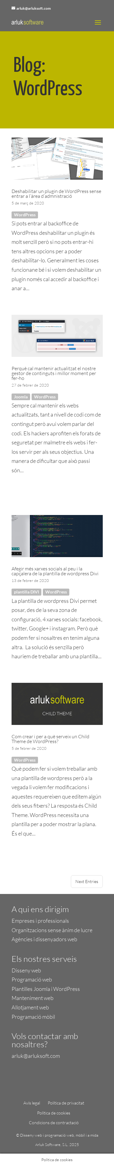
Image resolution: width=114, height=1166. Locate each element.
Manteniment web (33, 998)
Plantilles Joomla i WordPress (46, 988)
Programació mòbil (33, 1016)
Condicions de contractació (54, 1122)
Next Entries (86, 881)
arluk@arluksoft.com (36, 1055)
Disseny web (26, 970)
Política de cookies (53, 1112)
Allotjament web (30, 1007)
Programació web (32, 979)
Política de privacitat (66, 1102)
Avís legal (31, 1102)
